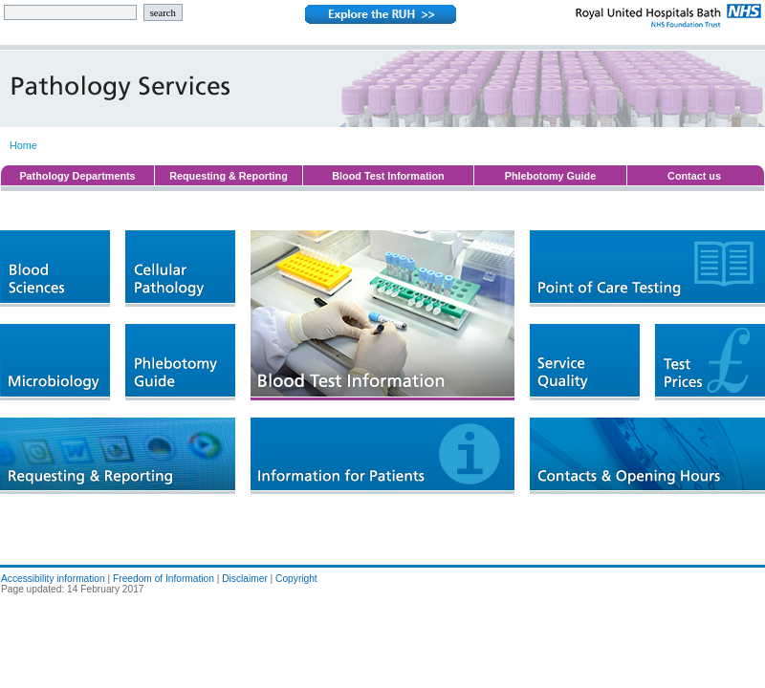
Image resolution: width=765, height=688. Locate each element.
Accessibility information (53, 578)
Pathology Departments (77, 176)
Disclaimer (245, 578)
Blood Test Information (388, 176)
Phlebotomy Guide (550, 176)
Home (23, 145)
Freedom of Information (163, 578)
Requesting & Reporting (228, 176)
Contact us (694, 176)
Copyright (296, 578)
